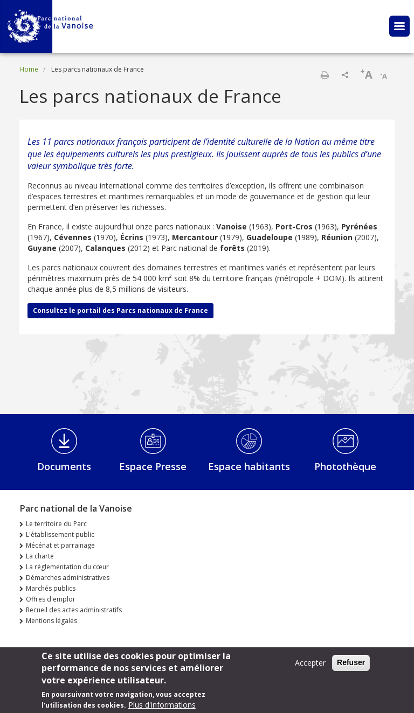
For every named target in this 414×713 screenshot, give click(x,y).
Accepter (310, 664)
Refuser (351, 663)
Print (324, 74)
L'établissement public (60, 534)
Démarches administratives (67, 577)
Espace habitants (249, 466)
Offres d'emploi (50, 599)
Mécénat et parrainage (60, 545)
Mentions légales (51, 620)
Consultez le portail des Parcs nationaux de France (120, 310)
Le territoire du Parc (56, 523)
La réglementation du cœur (67, 566)
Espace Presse (153, 466)
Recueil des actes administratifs (74, 609)
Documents (64, 466)
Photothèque (345, 466)
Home (28, 69)
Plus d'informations (162, 706)
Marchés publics (50, 588)
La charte (40, 556)
